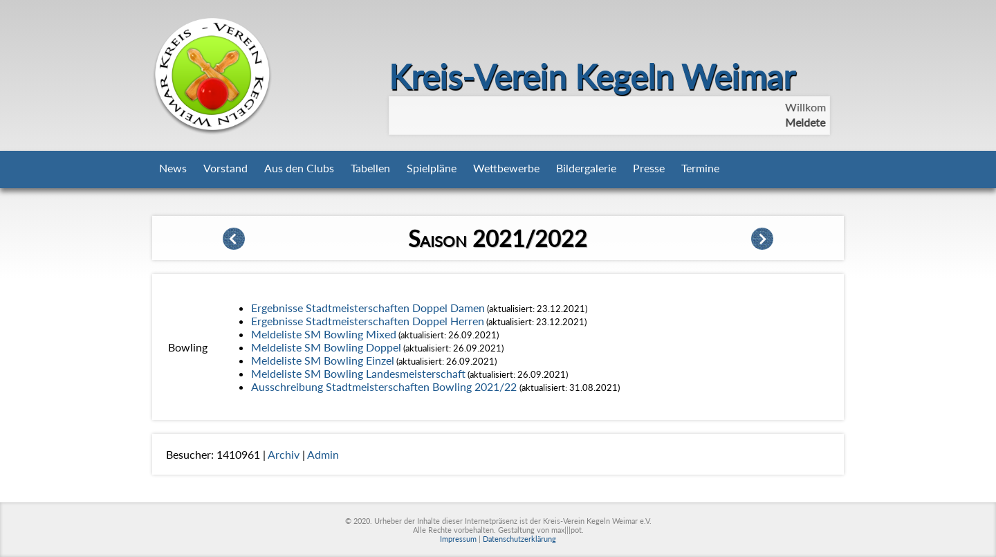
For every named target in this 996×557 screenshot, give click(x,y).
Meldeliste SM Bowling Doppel (326, 347)
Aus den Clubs (299, 167)
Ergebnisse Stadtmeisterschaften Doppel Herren (367, 320)
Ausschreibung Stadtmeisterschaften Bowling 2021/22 (385, 386)
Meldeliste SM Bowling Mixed (323, 333)
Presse (649, 167)
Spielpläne (431, 167)
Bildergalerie (586, 167)
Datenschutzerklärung (519, 538)
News (173, 167)
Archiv (283, 454)
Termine (700, 167)
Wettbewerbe (506, 167)
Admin (323, 454)
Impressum (458, 538)
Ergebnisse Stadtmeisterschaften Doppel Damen (368, 307)
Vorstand (225, 167)
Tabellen (370, 167)
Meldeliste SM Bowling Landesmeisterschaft (358, 373)
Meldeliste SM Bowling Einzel (322, 360)
